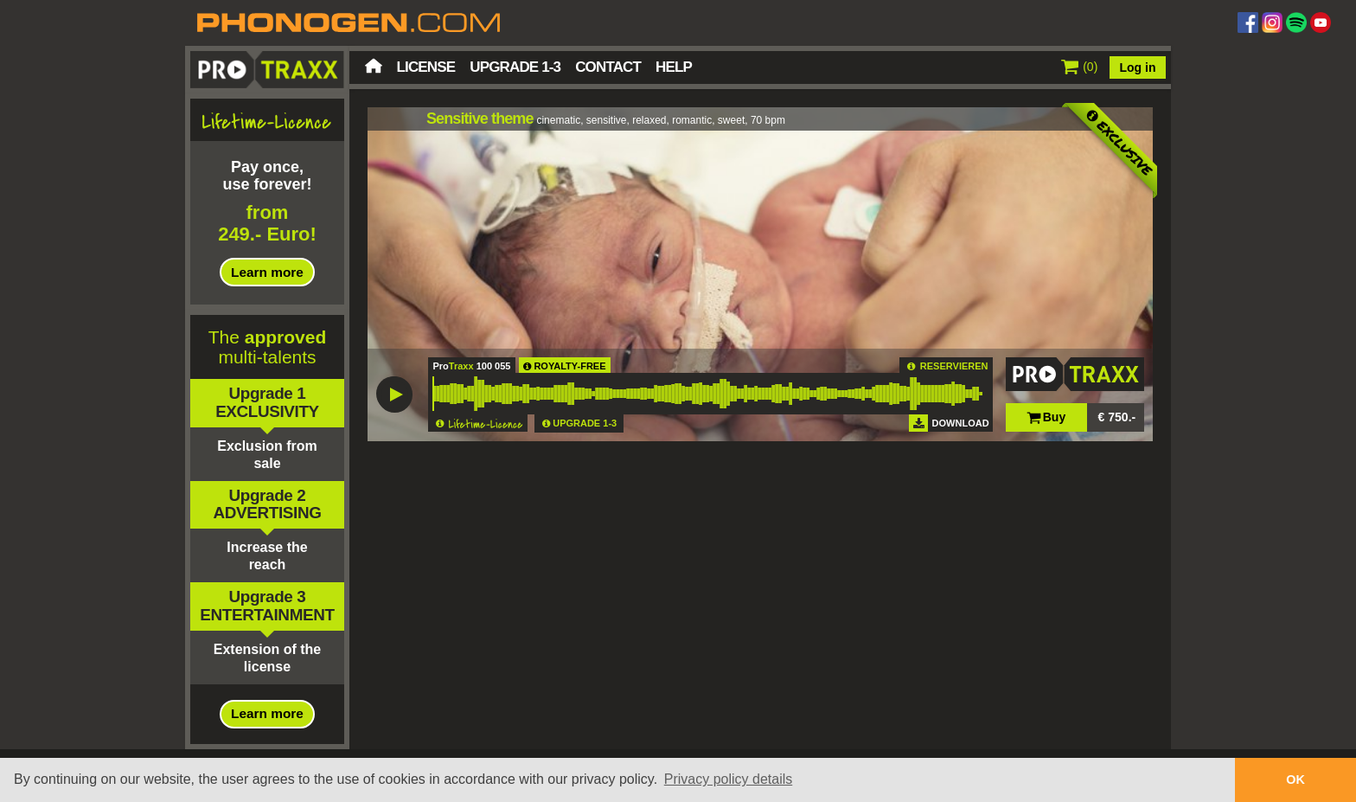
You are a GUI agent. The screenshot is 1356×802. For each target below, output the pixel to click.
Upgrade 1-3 (515, 67)
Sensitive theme (480, 118)
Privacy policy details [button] (728, 779)
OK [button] (1295, 779)
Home (373, 65)
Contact (608, 67)
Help (674, 67)
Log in (1138, 67)
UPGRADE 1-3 (585, 423)
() (1079, 67)
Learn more (267, 272)
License (426, 67)
